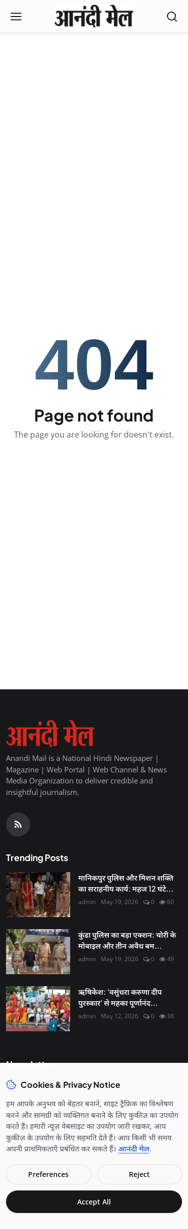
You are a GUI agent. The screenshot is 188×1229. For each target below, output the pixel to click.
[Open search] (172, 17)
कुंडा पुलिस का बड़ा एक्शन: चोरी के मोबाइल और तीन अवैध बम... (127, 940)
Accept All (94, 1201)
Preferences (48, 1174)
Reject (139, 1174)
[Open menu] (16, 17)
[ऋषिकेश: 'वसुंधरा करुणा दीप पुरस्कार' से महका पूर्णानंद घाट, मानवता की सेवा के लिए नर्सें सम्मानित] (38, 1008)
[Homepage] (94, 17)
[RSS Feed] (18, 824)
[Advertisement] (94, 137)
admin (87, 902)
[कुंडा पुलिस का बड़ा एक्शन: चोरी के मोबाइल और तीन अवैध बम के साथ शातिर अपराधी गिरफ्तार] (38, 951)
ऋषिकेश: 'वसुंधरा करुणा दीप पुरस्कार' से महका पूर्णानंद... (120, 997)
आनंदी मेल (133, 1148)
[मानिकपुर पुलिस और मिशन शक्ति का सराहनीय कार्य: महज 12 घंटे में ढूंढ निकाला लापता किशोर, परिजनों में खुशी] (38, 894)
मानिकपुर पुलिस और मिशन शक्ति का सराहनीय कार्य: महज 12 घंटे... (125, 883)
